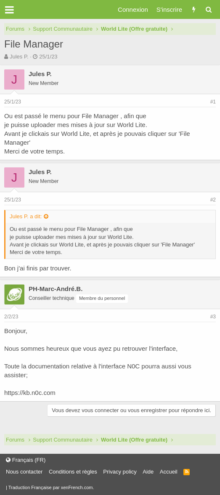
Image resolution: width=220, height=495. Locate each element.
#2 (213, 200)
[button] (9, 9)
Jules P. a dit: (26, 216)
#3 (213, 317)
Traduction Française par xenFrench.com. (51, 487)
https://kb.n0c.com (30, 392)
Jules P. (19, 56)
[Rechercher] (208, 9)
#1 (213, 102)
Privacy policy (119, 472)
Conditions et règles (73, 472)
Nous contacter (24, 472)
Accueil (169, 472)
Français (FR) (25, 460)
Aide (148, 472)
